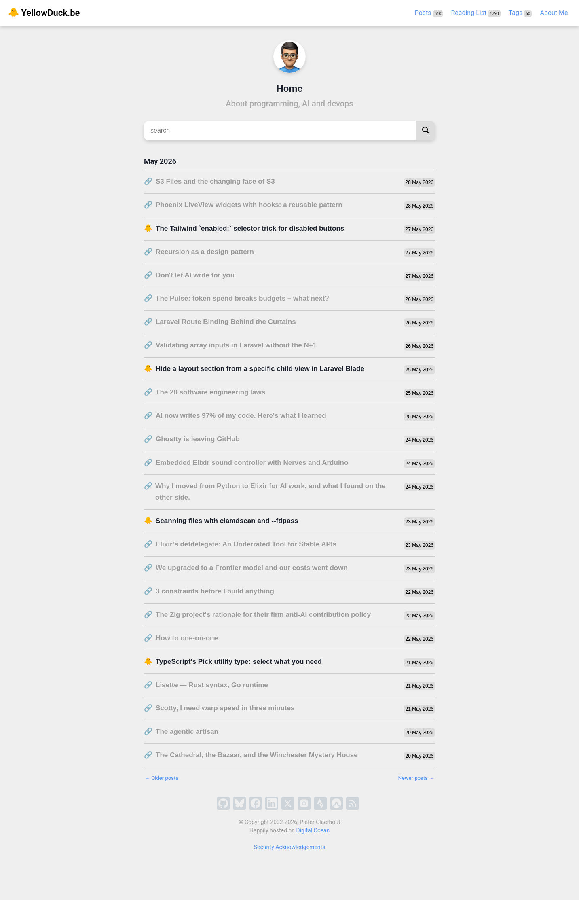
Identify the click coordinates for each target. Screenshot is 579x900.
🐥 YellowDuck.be (44, 13)
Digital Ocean (313, 830)
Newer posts (416, 778)
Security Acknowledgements (289, 847)
